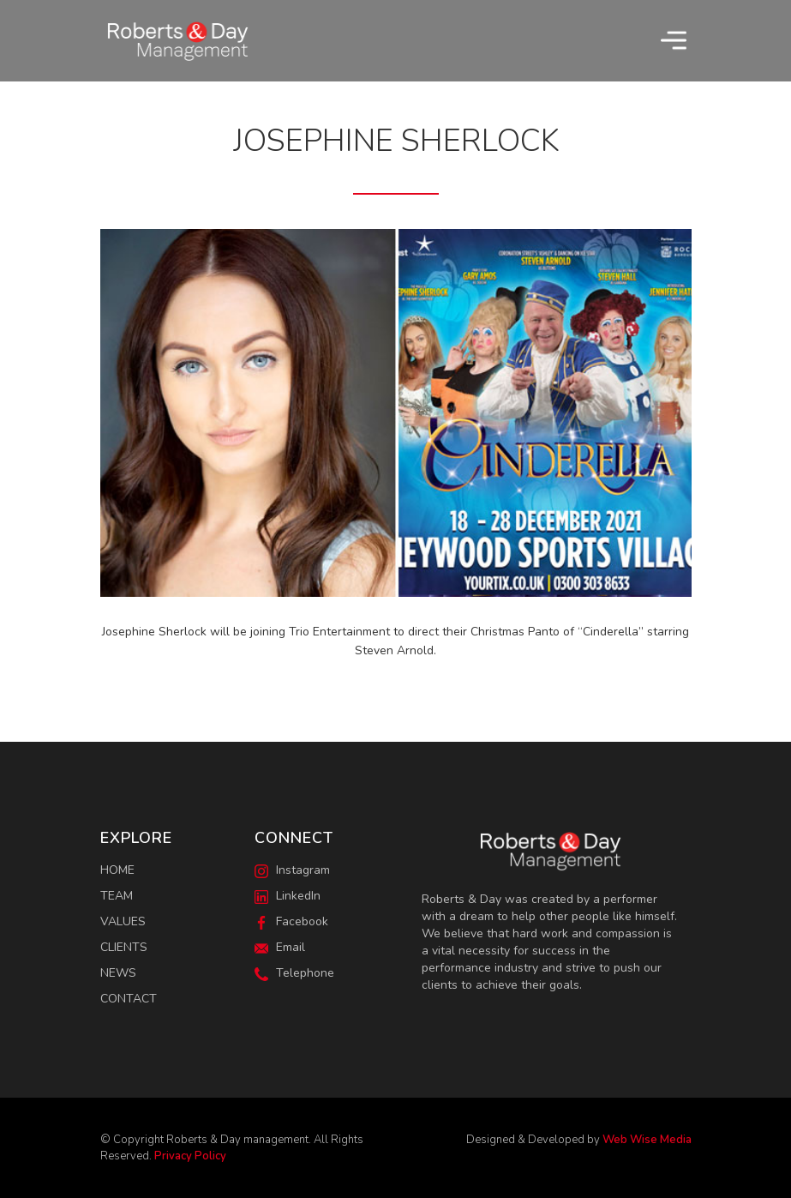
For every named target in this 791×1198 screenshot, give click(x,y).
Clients (123, 947)
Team (116, 896)
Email (280, 947)
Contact (128, 998)
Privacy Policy (190, 1156)
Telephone (294, 973)
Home (117, 870)
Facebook (291, 921)
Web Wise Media (647, 1139)
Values (123, 921)
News (118, 973)
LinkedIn (288, 896)
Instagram (292, 870)
